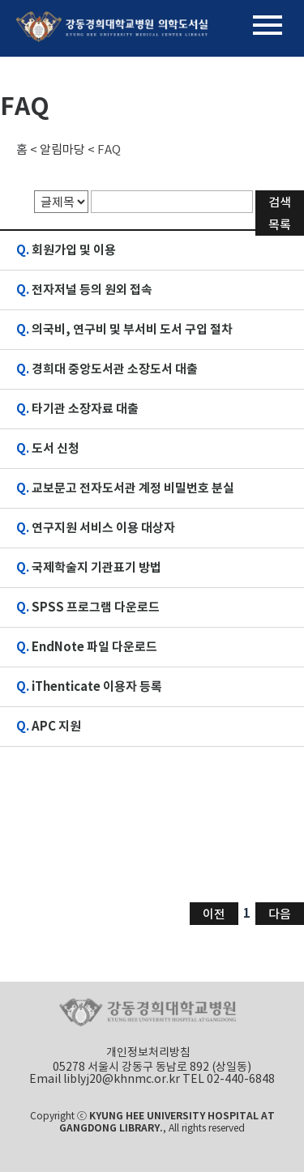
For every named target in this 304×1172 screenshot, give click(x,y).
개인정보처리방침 (148, 1052)
